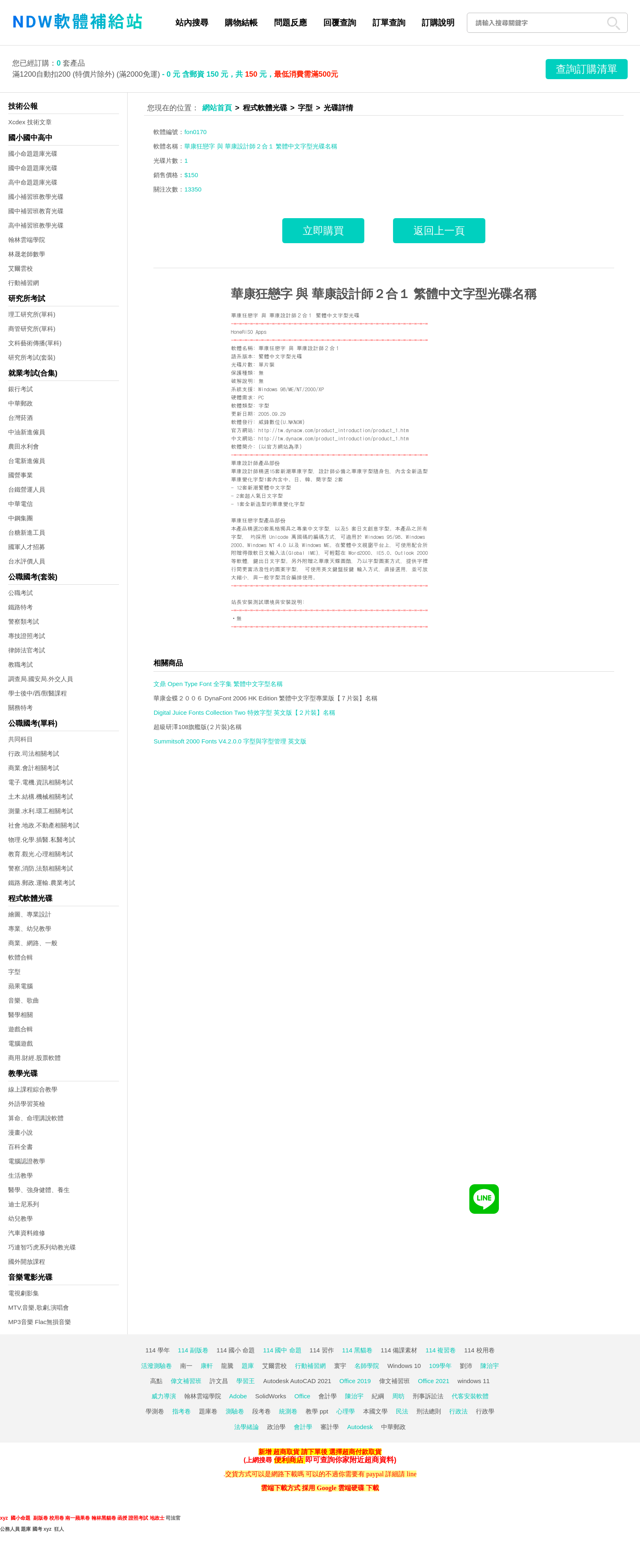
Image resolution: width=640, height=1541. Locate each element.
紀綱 (378, 1396)
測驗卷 (235, 1411)
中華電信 (20, 503)
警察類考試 (23, 621)
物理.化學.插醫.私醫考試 (41, 839)
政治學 (276, 1426)
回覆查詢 (339, 22)
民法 (402, 1411)
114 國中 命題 (282, 1350)
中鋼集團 (20, 518)
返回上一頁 (439, 230)
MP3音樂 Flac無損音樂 (39, 1321)
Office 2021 (433, 1380)
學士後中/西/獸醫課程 (37, 693)
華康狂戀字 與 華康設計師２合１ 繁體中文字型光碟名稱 (384, 294)
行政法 (458, 1411)
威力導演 (163, 1396)
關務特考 (20, 707)
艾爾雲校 (20, 268)
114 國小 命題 (236, 1350)
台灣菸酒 (20, 417)
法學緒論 (246, 1426)
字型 (14, 971)
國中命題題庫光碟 (32, 167)
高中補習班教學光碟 (36, 225)
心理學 (345, 1411)
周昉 (398, 1396)
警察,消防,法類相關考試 (40, 868)
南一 (186, 1365)
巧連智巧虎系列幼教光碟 (42, 1247)
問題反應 (290, 22)
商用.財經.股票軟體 (34, 1057)
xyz (4, 1518)
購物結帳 (241, 22)
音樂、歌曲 (23, 1000)
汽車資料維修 (26, 1232)
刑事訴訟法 (428, 1396)
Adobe (238, 1396)
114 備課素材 (399, 1350)
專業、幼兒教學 (29, 928)
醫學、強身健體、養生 (39, 1189)
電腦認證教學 (26, 1161)
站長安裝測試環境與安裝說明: (268, 602)
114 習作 (322, 1350)
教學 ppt (317, 1411)
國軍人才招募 (26, 546)
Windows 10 (404, 1365)
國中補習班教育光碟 (36, 210)
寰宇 (340, 1365)
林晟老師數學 (26, 254)
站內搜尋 (192, 22)
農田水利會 (23, 446)
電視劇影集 (23, 1293)
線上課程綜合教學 (32, 1089)
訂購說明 (438, 22)
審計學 (329, 1426)
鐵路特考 (20, 607)
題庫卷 (208, 1411)
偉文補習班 (186, 1380)
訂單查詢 (389, 22)
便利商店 (289, 1460)
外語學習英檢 (26, 1103)
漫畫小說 (20, 1132)
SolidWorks (270, 1396)
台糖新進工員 (26, 532)
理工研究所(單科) (31, 314)
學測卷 (155, 1411)
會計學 (327, 1396)
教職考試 (20, 664)
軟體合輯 (20, 957)
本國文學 (375, 1411)
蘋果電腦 (20, 986)
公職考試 (20, 592)
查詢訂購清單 (586, 69)
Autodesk (360, 1426)
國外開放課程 (26, 1261)
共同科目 (20, 739)
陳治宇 (489, 1365)
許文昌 (219, 1380)
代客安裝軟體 (470, 1396)
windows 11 (473, 1380)
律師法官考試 (26, 650)
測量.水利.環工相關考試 (40, 810)
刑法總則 (428, 1411)
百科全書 (20, 1146)
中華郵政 (20, 403)
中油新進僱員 (26, 432)
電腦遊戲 (20, 1043)
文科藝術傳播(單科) (35, 343)
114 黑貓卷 (357, 1350)
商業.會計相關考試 (33, 767)
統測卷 (288, 1411)
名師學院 (366, 1365)
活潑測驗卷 (156, 1365)
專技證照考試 (26, 635)
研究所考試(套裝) (31, 357)
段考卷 (261, 1411)
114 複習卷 (440, 1350)
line (411, 1473)
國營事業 (20, 475)
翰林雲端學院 (26, 239)
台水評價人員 (26, 561)
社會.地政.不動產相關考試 (43, 825)
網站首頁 (217, 108)
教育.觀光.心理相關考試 (40, 853)
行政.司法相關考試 (33, 753)
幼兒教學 (20, 1218)
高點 (156, 1380)
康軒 (207, 1365)
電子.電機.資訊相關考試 (40, 782)
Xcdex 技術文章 (30, 122)
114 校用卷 (479, 1350)
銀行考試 (20, 388)
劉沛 (466, 1365)
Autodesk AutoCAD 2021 (297, 1380)
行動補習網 (23, 282)
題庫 (248, 1365)
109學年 (440, 1365)
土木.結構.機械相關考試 (40, 796)
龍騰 (227, 1365)
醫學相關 (20, 1014)
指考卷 (181, 1411)
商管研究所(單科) (31, 328)
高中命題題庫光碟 (32, 182)
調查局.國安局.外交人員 (40, 678)
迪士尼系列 (23, 1204)
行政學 (485, 1411)
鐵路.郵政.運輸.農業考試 (41, 882)
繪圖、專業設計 (29, 914)
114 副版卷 (193, 1350)
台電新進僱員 (26, 460)
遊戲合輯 (20, 1029)
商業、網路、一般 (32, 942)
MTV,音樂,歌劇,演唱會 (38, 1307)
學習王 (245, 1380)
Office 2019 (354, 1380)
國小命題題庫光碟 (32, 153)
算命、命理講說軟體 (36, 1118)
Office (303, 1396)
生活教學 (20, 1175)
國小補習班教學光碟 (36, 196)
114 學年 (157, 1350)
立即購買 (323, 230)
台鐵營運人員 (26, 489)
